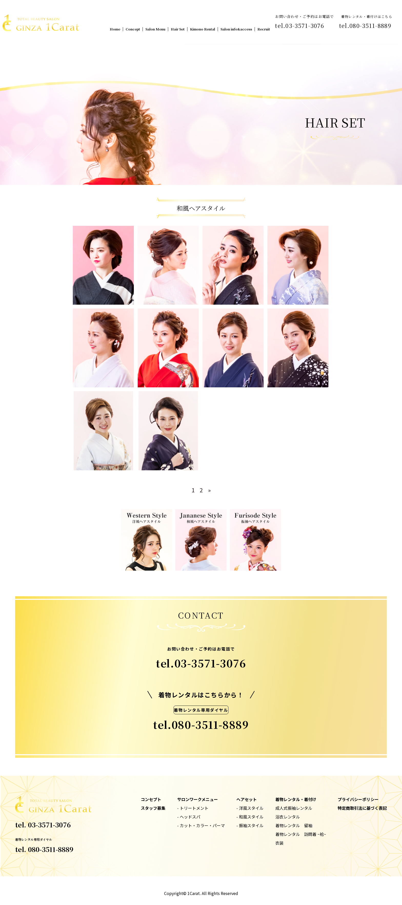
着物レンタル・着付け (295, 799)
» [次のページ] (209, 490)
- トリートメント (192, 808)
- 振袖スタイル (250, 825)
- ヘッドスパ (188, 817)
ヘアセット (246, 799)
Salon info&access (236, 29)
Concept (133, 29)
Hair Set (178, 29)
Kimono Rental (202, 29)
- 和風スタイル (250, 817)
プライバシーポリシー (358, 799)
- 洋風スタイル (250, 808)
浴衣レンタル (287, 817)
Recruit (263, 29)
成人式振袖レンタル (293, 808)
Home (115, 29)
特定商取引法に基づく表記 (362, 808)
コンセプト (151, 799)
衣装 (279, 843)
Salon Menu (155, 29)
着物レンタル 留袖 (293, 825)
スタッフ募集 (153, 808)
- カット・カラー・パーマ (201, 825)
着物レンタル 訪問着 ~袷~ (300, 834)
